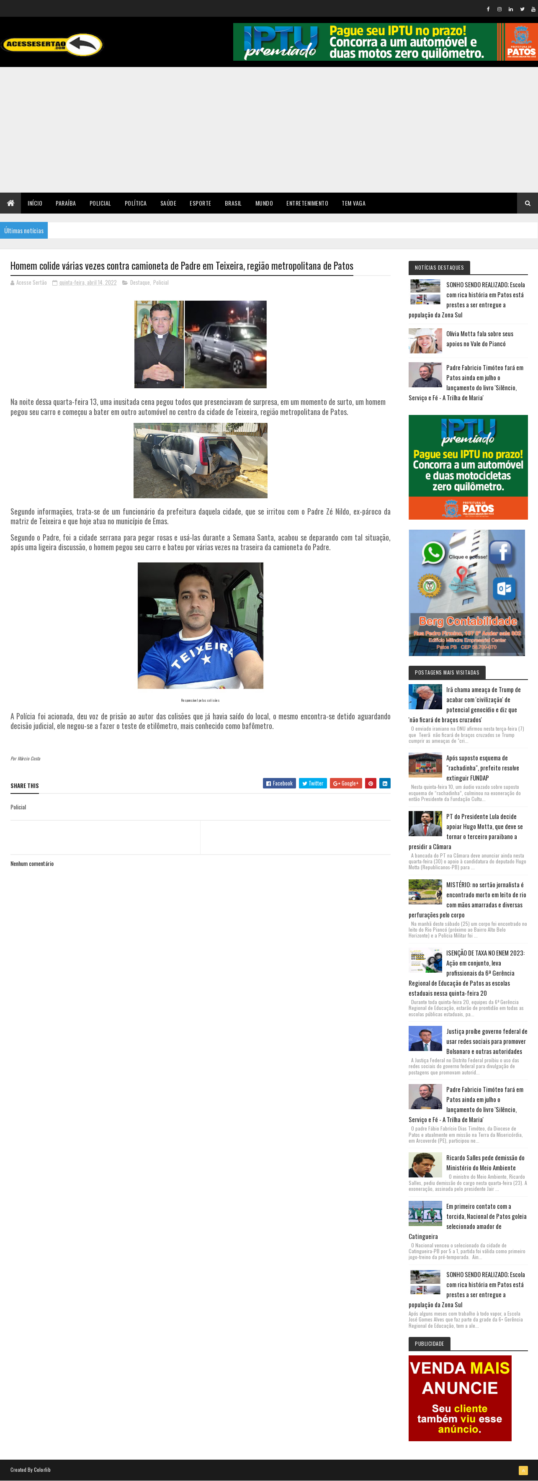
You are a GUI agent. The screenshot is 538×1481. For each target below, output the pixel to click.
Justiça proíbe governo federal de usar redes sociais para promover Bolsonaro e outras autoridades (487, 1041)
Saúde (168, 202)
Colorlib (42, 1469)
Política (136, 202)
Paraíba (66, 202)
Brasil (233, 202)
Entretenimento (307, 202)
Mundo (264, 202)
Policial (100, 202)
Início (35, 202)
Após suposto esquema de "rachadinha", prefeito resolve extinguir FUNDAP (482, 767)
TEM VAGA (354, 202)
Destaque (140, 282)
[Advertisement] (269, 129)
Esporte (200, 202)
